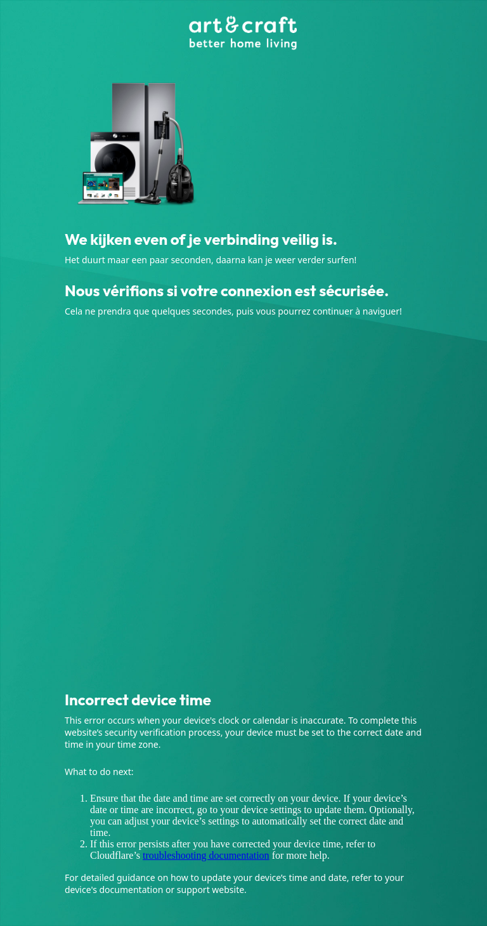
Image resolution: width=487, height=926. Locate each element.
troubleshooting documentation (206, 855)
